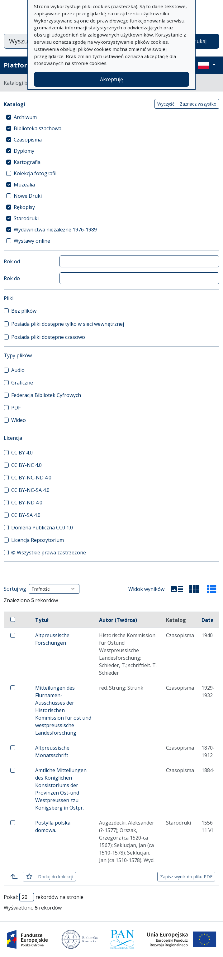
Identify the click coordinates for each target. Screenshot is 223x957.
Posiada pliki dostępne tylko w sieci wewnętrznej (67, 323)
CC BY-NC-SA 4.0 (30, 490)
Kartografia (27, 162)
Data (208, 620)
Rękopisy (24, 207)
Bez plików (23, 310)
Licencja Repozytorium (37, 540)
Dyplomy (24, 150)
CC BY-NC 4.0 (26, 465)
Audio (18, 370)
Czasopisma (28, 139)
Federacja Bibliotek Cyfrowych (46, 395)
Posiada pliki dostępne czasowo (48, 337)
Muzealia (24, 184)
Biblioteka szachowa (37, 128)
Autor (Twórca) (118, 620)
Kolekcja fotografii (35, 173)
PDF (16, 407)
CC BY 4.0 (22, 452)
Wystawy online (32, 240)
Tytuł (42, 620)
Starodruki (26, 218)
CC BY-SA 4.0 (25, 515)
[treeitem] (111, 117)
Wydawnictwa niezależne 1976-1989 (55, 229)
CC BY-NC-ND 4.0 (31, 477)
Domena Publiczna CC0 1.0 (42, 527)
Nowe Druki (28, 195)
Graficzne (22, 382)
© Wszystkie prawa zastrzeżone (48, 552)
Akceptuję (111, 79)
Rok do (12, 278)
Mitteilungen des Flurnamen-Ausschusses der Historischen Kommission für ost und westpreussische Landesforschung (63, 710)
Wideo (18, 420)
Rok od (12, 261)
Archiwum (25, 117)
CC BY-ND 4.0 (26, 502)
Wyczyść (165, 104)
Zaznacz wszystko (198, 104)
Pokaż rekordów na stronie (43, 897)
